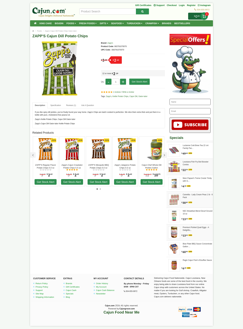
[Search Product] (142, 11)
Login (182, 5)
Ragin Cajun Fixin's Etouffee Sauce (197, 260)
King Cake (46, 23)
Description (40, 105)
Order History (101, 283)
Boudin (59, 23)
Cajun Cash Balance (104, 290)
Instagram (204, 5)
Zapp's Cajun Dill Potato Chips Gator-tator (61, 31)
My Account (100, 287)
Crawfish (152, 23)
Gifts (104, 23)
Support (38, 290)
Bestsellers (182, 23)
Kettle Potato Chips (120, 96)
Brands (166, 23)
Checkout (172, 5)
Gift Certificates (143, 5)
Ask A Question (87, 105)
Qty (102, 82)
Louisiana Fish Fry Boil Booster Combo (195, 163)
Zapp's (110, 43)
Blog (66, 297)
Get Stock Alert (139, 81)
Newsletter (100, 293)
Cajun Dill (133, 96)
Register (191, 5)
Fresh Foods (88, 23)
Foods (71, 23)
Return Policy (40, 283)
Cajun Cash (69, 290)
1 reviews (117, 92)
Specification (55, 105)
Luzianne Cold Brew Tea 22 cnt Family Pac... (195, 146)
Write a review (128, 92)
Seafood (117, 23)
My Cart (204, 16)
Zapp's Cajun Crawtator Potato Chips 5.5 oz (72, 166)
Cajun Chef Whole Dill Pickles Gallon (151, 166)
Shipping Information (43, 297)
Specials (68, 293)
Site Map (38, 293)
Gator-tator (142, 96)
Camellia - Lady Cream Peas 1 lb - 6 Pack (198, 196)
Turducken (134, 23)
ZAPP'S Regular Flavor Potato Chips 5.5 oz (45, 166)
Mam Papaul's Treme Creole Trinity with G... (197, 179)
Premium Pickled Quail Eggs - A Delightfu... (196, 228)
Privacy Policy (40, 287)
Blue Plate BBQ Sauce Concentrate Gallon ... (197, 245)
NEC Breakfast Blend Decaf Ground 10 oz (197, 212)
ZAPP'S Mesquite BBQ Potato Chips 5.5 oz (98, 166)
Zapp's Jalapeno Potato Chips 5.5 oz (125, 166)
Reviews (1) (71, 105)
